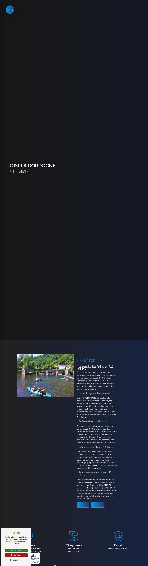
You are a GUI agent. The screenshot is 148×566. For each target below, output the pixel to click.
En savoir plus (83, 504)
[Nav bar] (10, 9)
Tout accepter (16, 550)
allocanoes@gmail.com (118, 548)
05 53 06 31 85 (74, 551)
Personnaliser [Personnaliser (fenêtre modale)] (16, 560)
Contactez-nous (98, 504)
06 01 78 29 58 (74, 548)
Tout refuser (16, 555)
